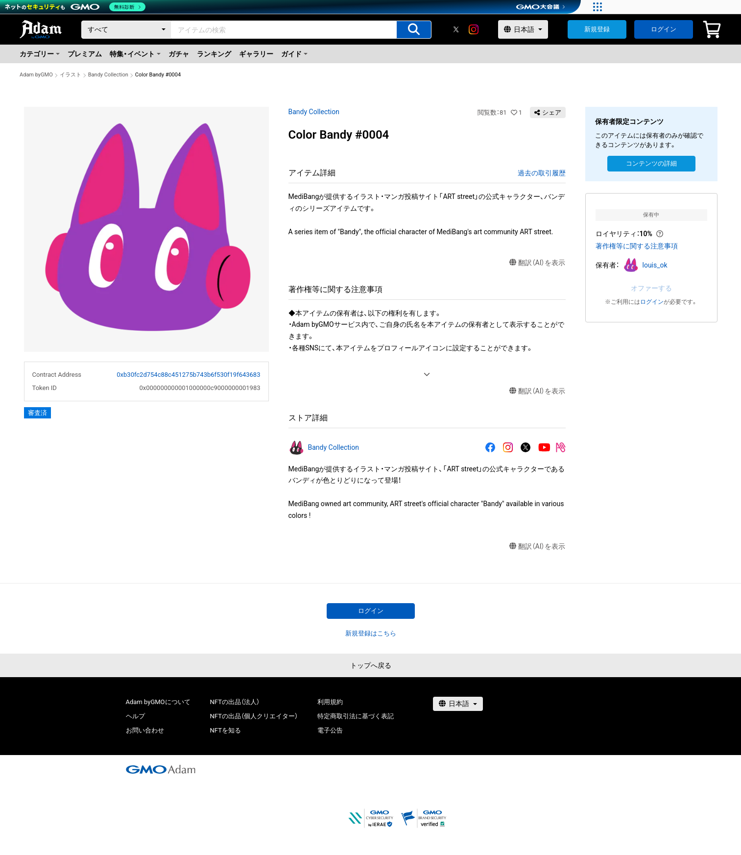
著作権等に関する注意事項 (637, 246)
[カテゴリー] (126, 30)
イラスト (70, 75)
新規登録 (597, 29)
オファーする (651, 288)
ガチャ (178, 54)
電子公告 (330, 730)
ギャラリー (256, 53)
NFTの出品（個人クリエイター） (254, 716)
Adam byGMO (36, 75)
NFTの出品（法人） (235, 702)
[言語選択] (523, 29)
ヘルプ (135, 716)
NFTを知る (225, 730)
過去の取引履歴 (542, 173)
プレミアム (85, 54)
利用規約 (330, 702)
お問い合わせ (145, 730)
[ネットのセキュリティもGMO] (75, 7)
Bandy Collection (108, 75)
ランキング (214, 53)
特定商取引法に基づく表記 (355, 716)
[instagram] (473, 29)
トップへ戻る (370, 665)
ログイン (663, 29)
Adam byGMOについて (158, 702)
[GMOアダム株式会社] (160, 769)
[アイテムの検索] (413, 30)
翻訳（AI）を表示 (537, 263)
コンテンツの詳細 (651, 163)
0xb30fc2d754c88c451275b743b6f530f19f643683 (188, 374)
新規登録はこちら (370, 633)
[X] (456, 29)
